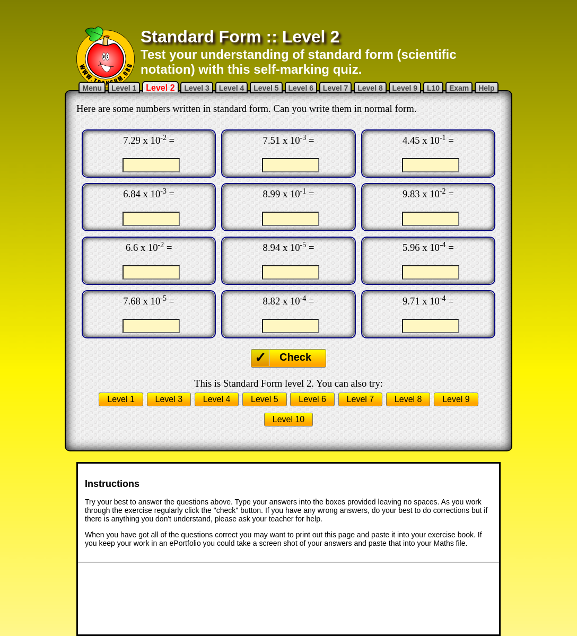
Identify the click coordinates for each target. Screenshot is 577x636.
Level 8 (369, 88)
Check (295, 357)
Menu (92, 88)
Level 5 (265, 88)
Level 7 (335, 88)
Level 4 (231, 88)
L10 (433, 88)
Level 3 (196, 88)
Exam (459, 88)
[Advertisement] (288, 13)
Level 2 (160, 87)
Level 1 (123, 88)
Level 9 (404, 88)
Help (486, 88)
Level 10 (289, 419)
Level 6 (300, 88)
